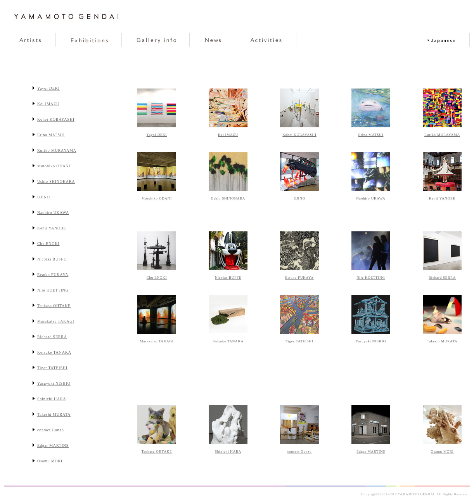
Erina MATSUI (371, 135)
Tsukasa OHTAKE (157, 451)
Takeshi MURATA (442, 341)
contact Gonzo (299, 451)
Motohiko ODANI (157, 198)
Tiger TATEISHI (299, 341)
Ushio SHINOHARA (228, 198)
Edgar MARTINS (370, 451)
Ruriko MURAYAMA (442, 135)
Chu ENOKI (157, 278)
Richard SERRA (442, 278)
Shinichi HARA (228, 451)
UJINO (299, 198)
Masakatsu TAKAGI (156, 341)
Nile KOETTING (370, 278)
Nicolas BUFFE (228, 278)
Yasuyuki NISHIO (371, 341)
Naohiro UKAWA (371, 198)
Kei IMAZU (228, 135)
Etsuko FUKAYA (299, 278)
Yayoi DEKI (157, 135)
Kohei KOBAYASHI (299, 135)
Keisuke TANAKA (228, 341)
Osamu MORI (442, 451)
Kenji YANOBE (442, 198)
